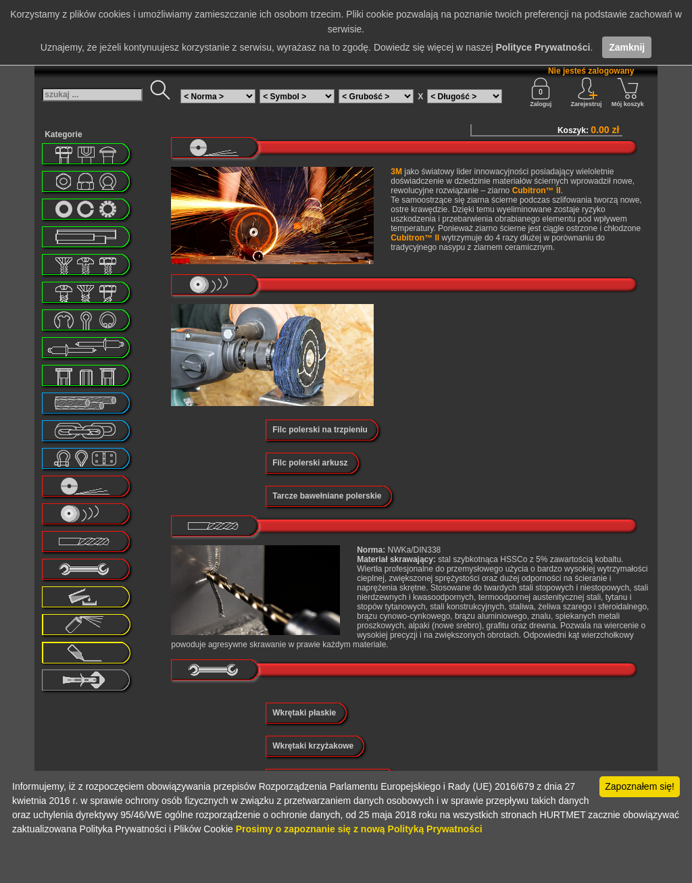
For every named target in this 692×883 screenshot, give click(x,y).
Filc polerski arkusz (309, 463)
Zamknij (627, 47)
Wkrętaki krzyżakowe (312, 746)
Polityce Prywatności (542, 47)
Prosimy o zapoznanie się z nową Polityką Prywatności (359, 829)
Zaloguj (540, 92)
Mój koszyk (628, 92)
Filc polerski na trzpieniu (320, 429)
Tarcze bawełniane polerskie (326, 496)
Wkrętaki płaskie (304, 712)
